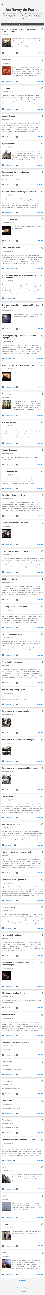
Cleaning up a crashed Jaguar (13, 993)
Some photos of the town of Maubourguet (18, 740)
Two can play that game (11, 824)
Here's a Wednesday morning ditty (15, 523)
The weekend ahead (9, 422)
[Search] (43, 4)
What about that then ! (10, 472)
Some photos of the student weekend (16, 711)
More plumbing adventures (12, 662)
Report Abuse (22, 1291)
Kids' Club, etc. (7, 88)
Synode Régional (8, 144)
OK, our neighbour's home (12, 634)
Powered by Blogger (22, 1288)
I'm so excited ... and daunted (13, 935)
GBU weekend (7, 797)
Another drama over (10, 450)
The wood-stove (8, 1015)
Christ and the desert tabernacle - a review (18, 1140)
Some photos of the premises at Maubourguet (20, 768)
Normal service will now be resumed (16, 1042)
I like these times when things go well (16, 852)
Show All (39, 24)
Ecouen (5, 1224)
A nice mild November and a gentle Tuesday (19, 192)
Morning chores (8, 394)
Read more (39, 53)
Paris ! (4, 1167)
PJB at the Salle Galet (10, 219)
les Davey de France (22, 9)
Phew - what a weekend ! (11, 248)
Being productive (8, 907)
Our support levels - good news (14, 880)
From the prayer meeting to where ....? (16, 551)
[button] (42, 29)
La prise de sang (8, 116)
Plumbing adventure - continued (14, 607)
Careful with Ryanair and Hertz (14, 495)
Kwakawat (6, 60)
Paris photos (7, 1062)
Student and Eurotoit (10, 579)
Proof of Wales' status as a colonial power (18, 365)
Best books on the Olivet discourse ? (16, 172)
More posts (22, 1281)
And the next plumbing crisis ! (13, 690)
